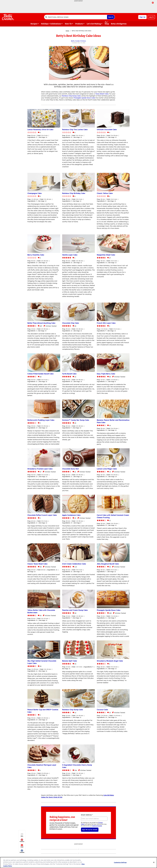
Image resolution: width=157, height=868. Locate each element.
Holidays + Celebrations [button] (51, 24)
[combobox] (75, 17)
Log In (151, 17)
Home (67, 30)
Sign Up (142, 17)
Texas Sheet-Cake (102, 94)
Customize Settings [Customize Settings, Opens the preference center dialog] (120, 862)
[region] (78, 862)
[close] (152, 3)
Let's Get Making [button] (94, 24)
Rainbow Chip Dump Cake (71, 96)
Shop (107, 24)
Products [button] (79, 24)
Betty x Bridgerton (119, 24)
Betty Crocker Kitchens (78, 41)
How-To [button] (68, 24)
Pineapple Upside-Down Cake (84, 98)
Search (110, 17)
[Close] (154, 862)
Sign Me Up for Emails (89, 830)
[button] (22, 44)
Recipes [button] (34, 24)
